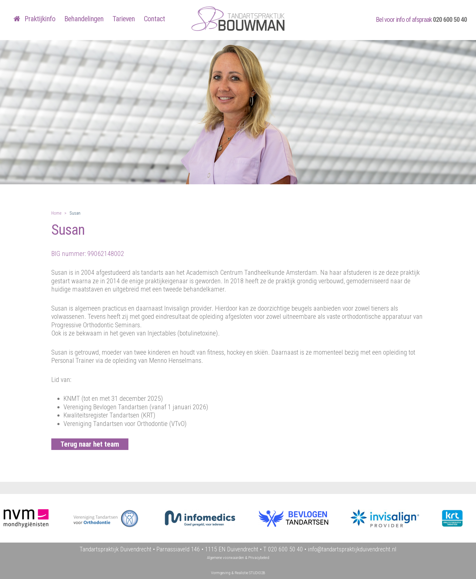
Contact (154, 19)
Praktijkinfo (40, 19)
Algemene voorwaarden (225, 557)
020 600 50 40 (450, 19)
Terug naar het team (89, 444)
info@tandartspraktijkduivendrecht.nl (352, 549)
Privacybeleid (258, 557)
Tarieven (124, 19)
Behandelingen (84, 19)
